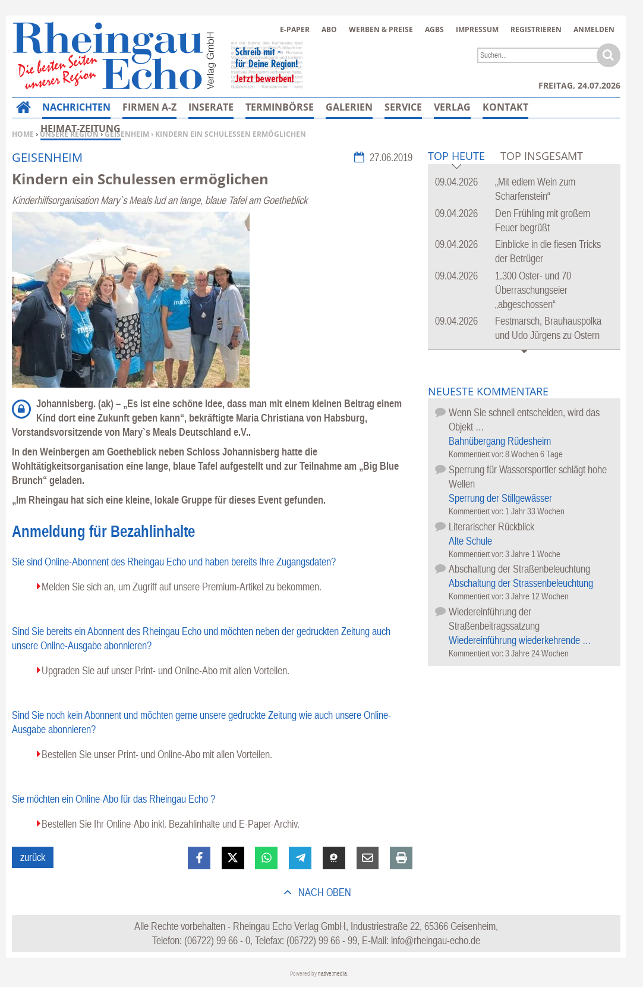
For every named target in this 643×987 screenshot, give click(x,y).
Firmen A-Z (149, 107)
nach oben (323, 892)
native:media (332, 973)
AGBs (434, 29)
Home (23, 134)
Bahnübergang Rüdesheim (500, 441)
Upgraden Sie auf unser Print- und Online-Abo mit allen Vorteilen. (165, 670)
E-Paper (295, 29)
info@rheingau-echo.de (435, 940)
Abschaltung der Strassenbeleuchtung (521, 583)
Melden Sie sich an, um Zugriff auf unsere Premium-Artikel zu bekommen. (182, 586)
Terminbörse (279, 107)
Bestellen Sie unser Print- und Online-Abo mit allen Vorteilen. (157, 754)
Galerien (349, 107)
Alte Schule (470, 541)
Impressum (477, 29)
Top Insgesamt (541, 155)
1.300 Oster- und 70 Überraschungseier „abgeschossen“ (533, 289)
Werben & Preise (381, 29)
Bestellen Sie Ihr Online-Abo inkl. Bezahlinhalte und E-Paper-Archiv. (171, 824)
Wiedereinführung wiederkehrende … (520, 640)
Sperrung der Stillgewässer (500, 498)
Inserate (211, 107)
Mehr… (501, 107)
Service (403, 107)
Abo (329, 29)
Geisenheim (127, 134)
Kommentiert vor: (477, 454)
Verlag (452, 107)
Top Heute (456, 156)
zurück (32, 857)
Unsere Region (69, 134)
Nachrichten (76, 107)
